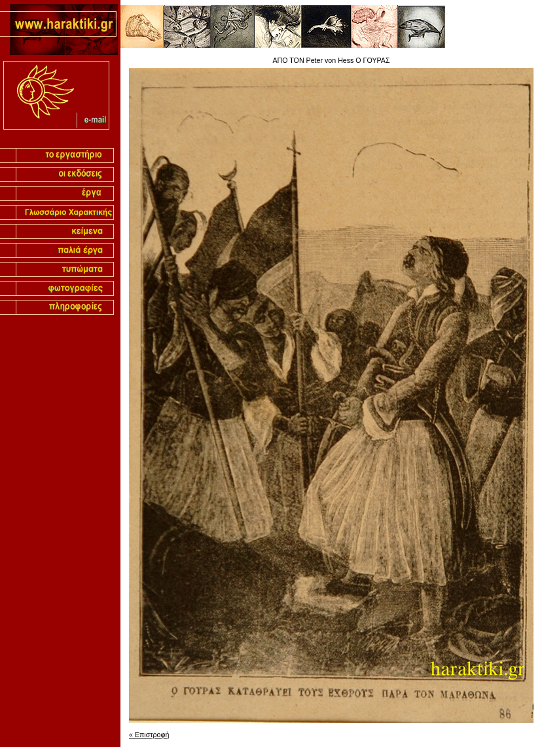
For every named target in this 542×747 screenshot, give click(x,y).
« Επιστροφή (149, 734)
